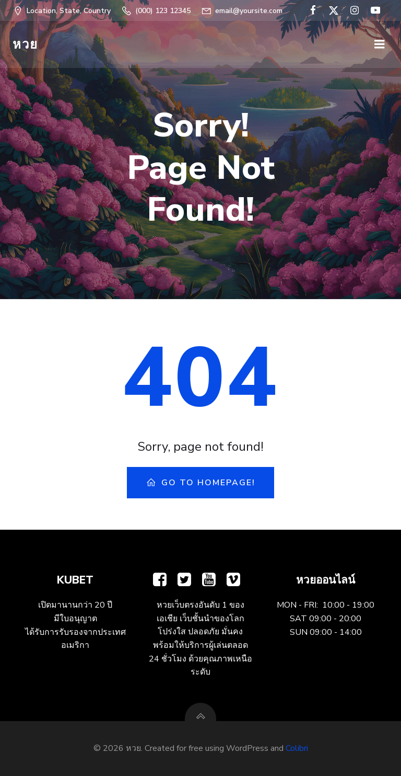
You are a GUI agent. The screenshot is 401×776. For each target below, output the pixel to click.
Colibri (297, 748)
